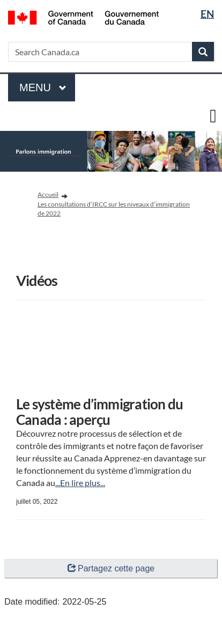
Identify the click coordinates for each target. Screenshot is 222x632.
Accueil (48, 194)
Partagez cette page (111, 568)
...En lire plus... (80, 482)
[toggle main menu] (213, 116)
